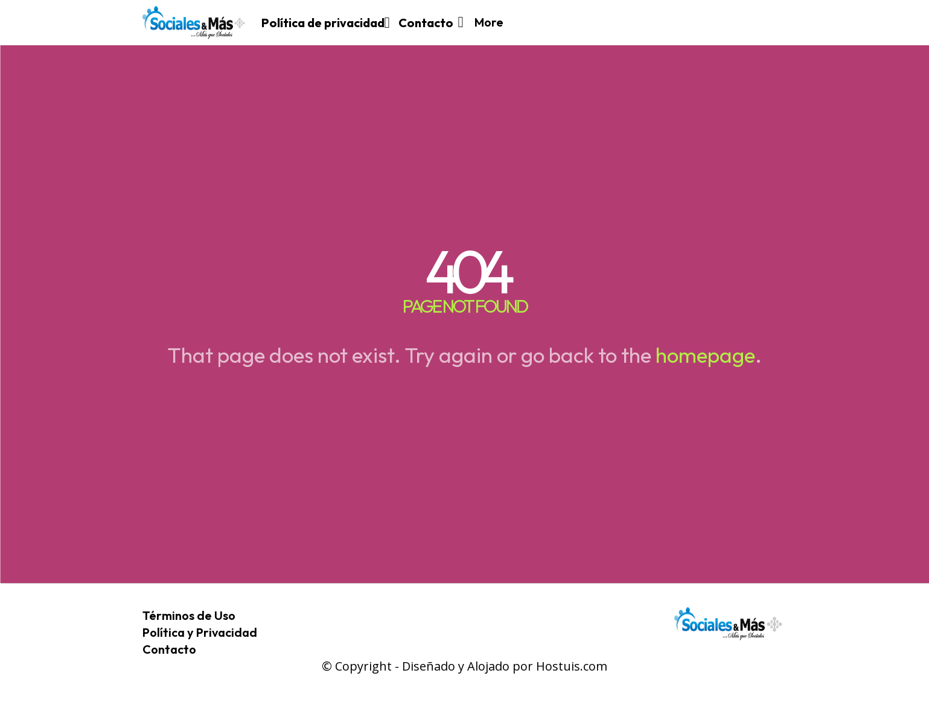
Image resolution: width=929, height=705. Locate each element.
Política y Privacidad (199, 632)
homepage (705, 355)
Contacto (169, 649)
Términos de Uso (188, 615)
